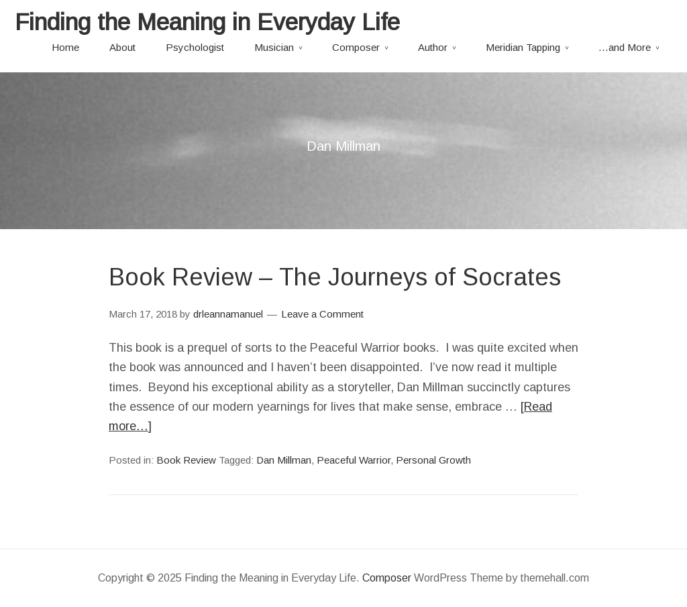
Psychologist (195, 47)
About (122, 47)
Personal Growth (433, 460)
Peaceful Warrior (353, 460)
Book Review (186, 460)
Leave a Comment (322, 314)
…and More (624, 47)
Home (65, 47)
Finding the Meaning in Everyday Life (207, 22)
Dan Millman (283, 460)
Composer (356, 47)
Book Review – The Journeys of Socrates (335, 277)
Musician (274, 47)
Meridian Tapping (523, 47)
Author (432, 47)
